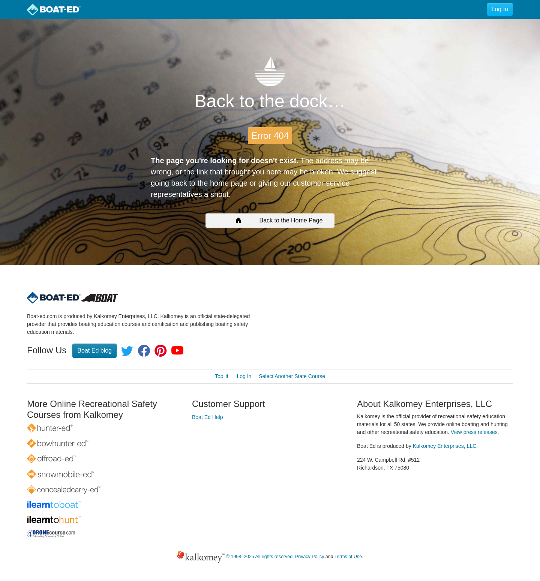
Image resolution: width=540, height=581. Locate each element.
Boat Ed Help (207, 417)
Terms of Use (348, 557)
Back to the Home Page (270, 220)
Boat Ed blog (94, 350)
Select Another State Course (292, 376)
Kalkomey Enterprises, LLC (445, 446)
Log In (500, 9)
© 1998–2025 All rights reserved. (260, 557)
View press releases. (475, 432)
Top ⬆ (222, 376)
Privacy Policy (309, 557)
